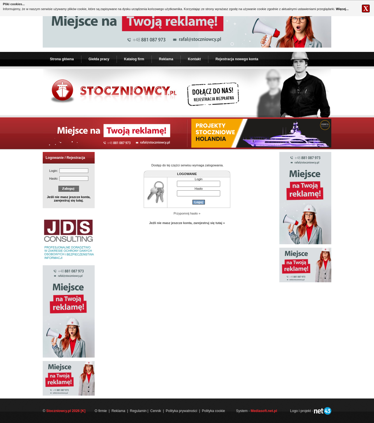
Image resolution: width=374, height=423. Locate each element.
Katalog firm (134, 59)
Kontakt (194, 59)
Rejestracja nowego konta (237, 59)
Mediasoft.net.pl (264, 411)
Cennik (155, 411)
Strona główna (62, 59)
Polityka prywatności (181, 411)
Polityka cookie (213, 411)
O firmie (101, 411)
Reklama (166, 59)
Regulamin (138, 411)
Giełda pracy (99, 59)
